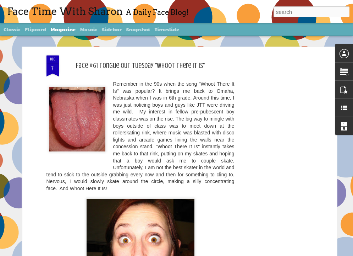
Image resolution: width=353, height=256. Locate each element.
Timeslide (167, 29)
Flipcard (35, 29)
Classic (12, 29)
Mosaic (89, 29)
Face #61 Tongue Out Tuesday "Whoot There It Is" (140, 66)
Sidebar (112, 29)
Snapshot (138, 29)
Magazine (63, 29)
